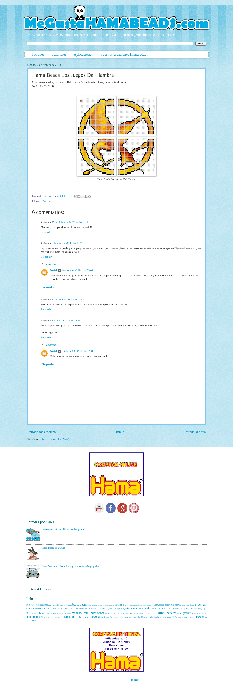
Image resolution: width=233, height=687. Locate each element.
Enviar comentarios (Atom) (55, 439)
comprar (149, 605)
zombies (32, 620)
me (81, 613)
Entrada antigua (194, 432)
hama (133, 608)
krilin (36, 613)
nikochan (108, 613)
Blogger (135, 679)
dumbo (81, 608)
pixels (63, 617)
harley (182, 608)
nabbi (100, 613)
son (161, 617)
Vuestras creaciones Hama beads (124, 54)
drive (76, 608)
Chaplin (101, 605)
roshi (129, 617)
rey (101, 617)
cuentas (178, 604)
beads (75, 604)
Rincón (106, 617)
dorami (53, 608)
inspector (189, 608)
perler (187, 613)
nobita (116, 613)
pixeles (57, 617)
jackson (197, 608)
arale (50, 605)
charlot (114, 605)
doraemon (44, 608)
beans (83, 604)
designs (202, 604)
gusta (126, 608)
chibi (119, 604)
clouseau (132, 605)
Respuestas (50, 264)
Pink (43, 617)
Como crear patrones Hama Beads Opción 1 (64, 529)
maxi (75, 613)
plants (81, 617)
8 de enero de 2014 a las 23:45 (67, 243)
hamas (153, 608)
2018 (28, 605)
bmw (90, 605)
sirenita (156, 617)
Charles (108, 605)
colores (139, 605)
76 (34, 605)
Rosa (112, 617)
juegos (204, 608)
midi (86, 613)
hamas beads (164, 608)
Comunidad (159, 604)
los (43, 613)
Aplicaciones (83, 54)
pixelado (49, 617)
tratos (186, 617)
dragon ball (68, 608)
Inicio (120, 432)
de (193, 605)
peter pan (196, 613)
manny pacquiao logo (62, 613)
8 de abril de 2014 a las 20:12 (66, 320)
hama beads (144, 608)
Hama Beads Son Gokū (53, 547)
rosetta (124, 617)
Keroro (29, 613)
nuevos (122, 613)
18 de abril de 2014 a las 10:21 (77, 351)
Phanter (203, 613)
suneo (165, 617)
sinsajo (150, 617)
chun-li (125, 605)
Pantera (148, 613)
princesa (88, 617)
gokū (120, 608)
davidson (185, 605)
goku (116, 608)
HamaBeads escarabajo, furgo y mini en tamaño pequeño (70, 566)
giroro (110, 608)
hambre (176, 608)
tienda (180, 617)
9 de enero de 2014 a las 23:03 (77, 270)
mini (93, 613)
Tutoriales (59, 54)
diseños (30, 608)
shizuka (144, 617)
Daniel (53, 270)
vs (206, 617)
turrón (191, 617)
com (144, 605)
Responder (46, 232)
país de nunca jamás (135, 613)
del (196, 605)
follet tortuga (102, 608)
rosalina (117, 617)
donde (37, 608)
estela (93, 608)
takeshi (171, 617)
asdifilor (56, 605)
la (40, 613)
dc (191, 605)
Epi (89, 608)
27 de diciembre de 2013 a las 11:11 (70, 222)
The (176, 617)
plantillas (71, 616)
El (86, 608)
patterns (171, 613)
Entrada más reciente (42, 432)
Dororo (59, 608)
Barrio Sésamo (66, 605)
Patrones (38, 54)
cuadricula (169, 604)
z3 (27, 620)
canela (94, 605)
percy (180, 613)
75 (32, 605)
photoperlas (33, 616)
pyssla (96, 616)
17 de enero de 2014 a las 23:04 (68, 299)
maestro (48, 613)
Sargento (136, 617)
